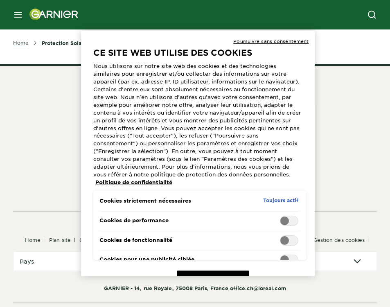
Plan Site (60, 240)
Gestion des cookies (339, 240)
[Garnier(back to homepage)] (51, 15)
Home (33, 240)
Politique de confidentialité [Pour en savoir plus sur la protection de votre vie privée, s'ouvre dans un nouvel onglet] (133, 182)
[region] (198, 153)
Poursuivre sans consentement (271, 41)
